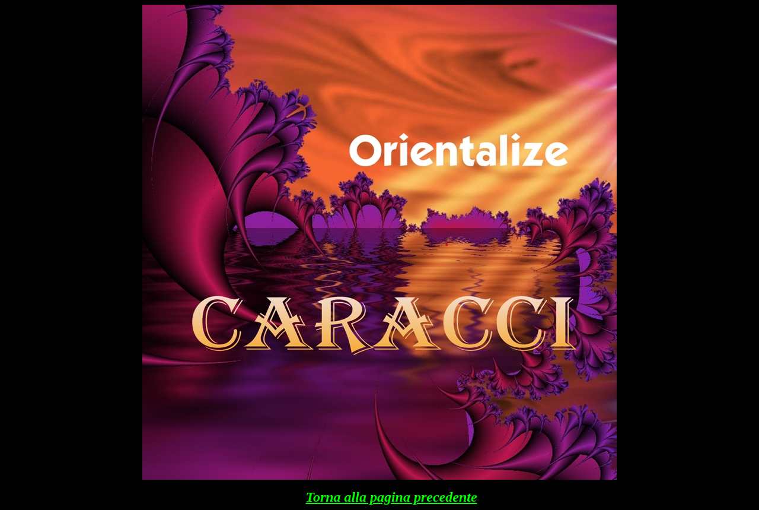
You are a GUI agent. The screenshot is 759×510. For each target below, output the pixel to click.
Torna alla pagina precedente (391, 497)
